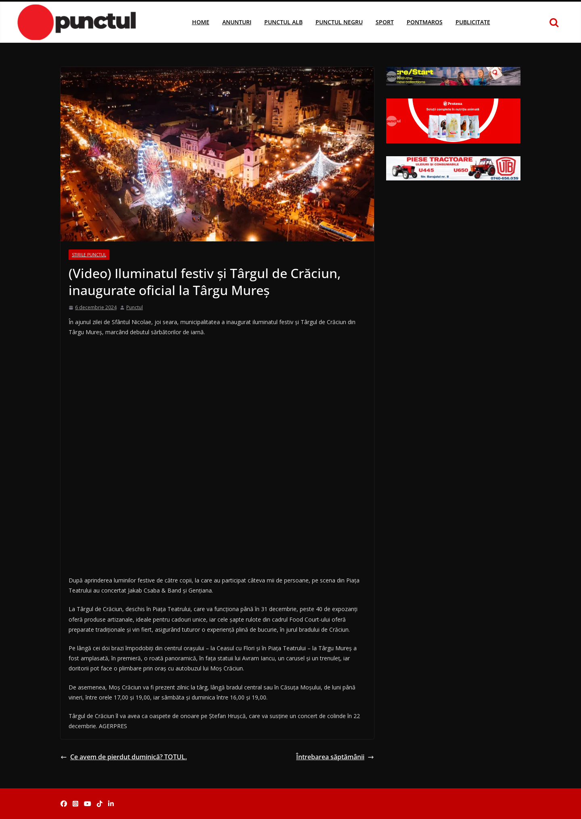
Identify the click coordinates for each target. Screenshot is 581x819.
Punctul (134, 307)
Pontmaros (425, 22)
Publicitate (473, 22)
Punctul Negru (339, 22)
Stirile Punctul (89, 255)
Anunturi (236, 22)
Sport (385, 22)
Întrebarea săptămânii (335, 756)
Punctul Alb (283, 22)
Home (200, 22)
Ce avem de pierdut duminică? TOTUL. (124, 756)
